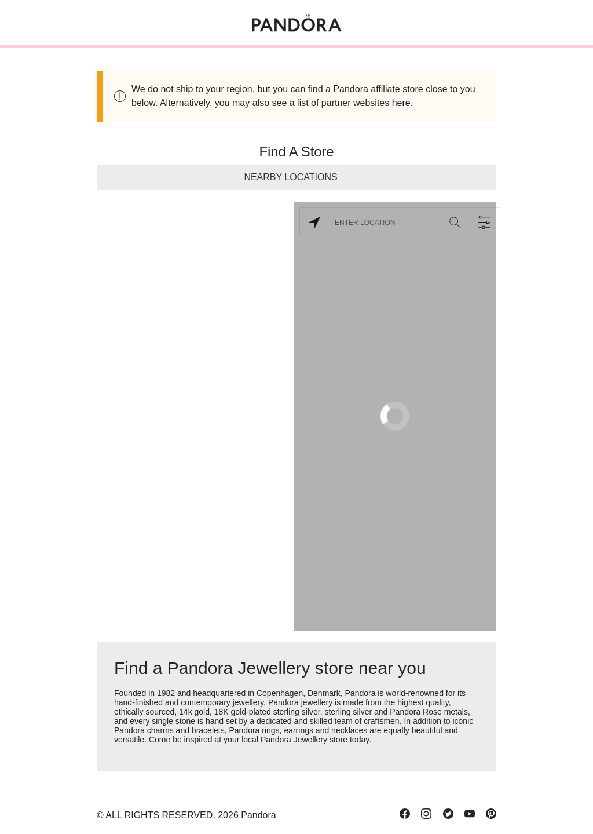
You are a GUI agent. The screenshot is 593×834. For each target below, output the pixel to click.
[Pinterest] (491, 813)
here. (402, 103)
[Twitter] (448, 813)
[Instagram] (426, 813)
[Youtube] (469, 813)
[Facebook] (405, 813)
